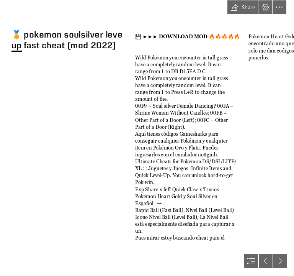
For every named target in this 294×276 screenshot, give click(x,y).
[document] (147, 138)
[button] (242, 7)
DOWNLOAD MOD (183, 37)
